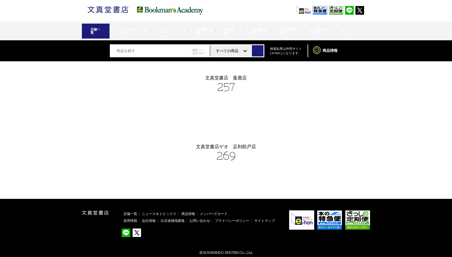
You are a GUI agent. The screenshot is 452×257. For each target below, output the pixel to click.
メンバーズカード (175, 28)
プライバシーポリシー (232, 214)
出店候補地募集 (263, 28)
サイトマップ (316, 28)
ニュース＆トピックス (138, 28)
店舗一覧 (100, 28)
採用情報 (201, 28)
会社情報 (239, 28)
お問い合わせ (290, 28)
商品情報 (220, 28)
